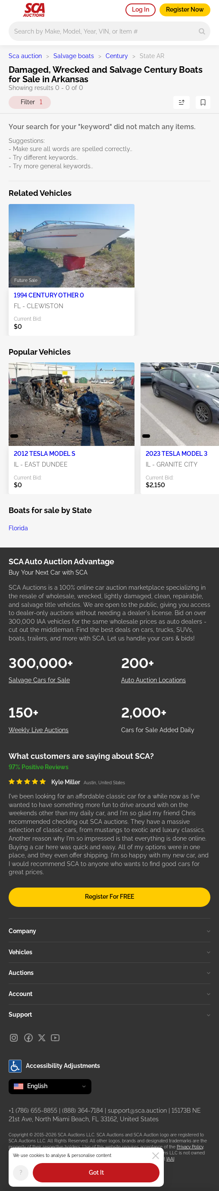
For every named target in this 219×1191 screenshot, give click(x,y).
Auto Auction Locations (153, 680)
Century (117, 56)
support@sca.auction (137, 1110)
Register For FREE (109, 896)
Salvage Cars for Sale (39, 680)
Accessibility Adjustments (54, 1066)
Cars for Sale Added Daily (157, 730)
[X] (42, 1037)
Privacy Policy (190, 1147)
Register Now (185, 9)
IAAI (170, 1159)
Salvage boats (73, 56)
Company (109, 931)
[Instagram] (14, 1038)
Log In (140, 9)
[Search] (202, 31)
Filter (31, 102)
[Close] (156, 1156)
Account (109, 993)
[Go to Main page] (34, 10)
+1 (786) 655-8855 (33, 1110)
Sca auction (25, 56)
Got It (96, 1172)
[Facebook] (28, 1038)
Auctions (109, 972)
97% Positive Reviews (39, 767)
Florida (18, 528)
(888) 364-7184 (82, 1110)
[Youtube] (55, 1038)
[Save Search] (203, 102)
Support (109, 1014)
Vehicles (109, 952)
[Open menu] (13, 8)
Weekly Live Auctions (39, 730)
